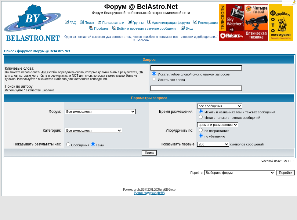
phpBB (140, 189)
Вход (187, 28)
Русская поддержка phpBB (149, 193)
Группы (136, 22)
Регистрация (206, 22)
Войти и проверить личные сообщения (144, 28)
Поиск (87, 22)
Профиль (99, 28)
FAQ (70, 22)
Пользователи (111, 22)
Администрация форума (168, 22)
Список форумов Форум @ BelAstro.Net (37, 51)
